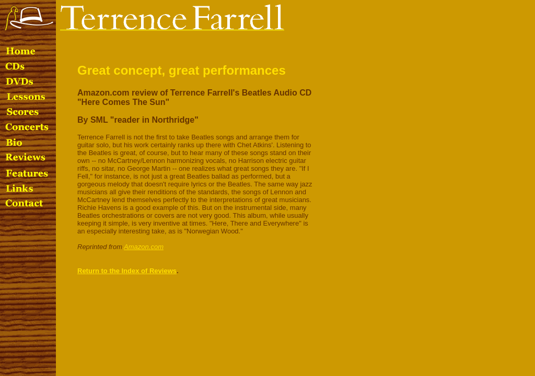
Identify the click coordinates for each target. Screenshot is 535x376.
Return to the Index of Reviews (127, 271)
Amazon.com (144, 247)
